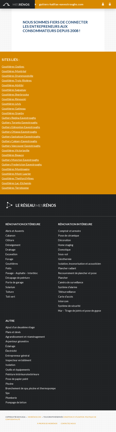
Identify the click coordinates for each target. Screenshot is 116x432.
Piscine (9, 383)
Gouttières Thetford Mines (18, 178)
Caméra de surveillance (70, 282)
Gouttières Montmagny (16, 169)
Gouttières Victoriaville (15, 150)
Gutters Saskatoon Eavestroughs (21, 136)
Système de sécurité (69, 305)
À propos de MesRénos (47, 423)
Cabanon (10, 235)
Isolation (10, 364)
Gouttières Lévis (11, 103)
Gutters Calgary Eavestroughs (19, 141)
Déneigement (12, 245)
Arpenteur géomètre (17, 341)
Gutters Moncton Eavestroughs (20, 159)
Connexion (109, 4)
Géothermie (64, 259)
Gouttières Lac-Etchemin (16, 183)
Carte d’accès (65, 296)
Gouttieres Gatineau (14, 108)
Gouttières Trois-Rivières (17, 80)
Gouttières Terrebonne (15, 187)
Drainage (10, 249)
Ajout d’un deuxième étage (20, 327)
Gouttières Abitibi (12, 85)
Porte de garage (14, 282)
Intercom (63, 301)
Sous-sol (63, 254)
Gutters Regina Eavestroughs (19, 117)
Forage (9, 259)
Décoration (64, 240)
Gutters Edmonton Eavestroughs (21, 127)
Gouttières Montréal (14, 71)
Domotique (64, 249)
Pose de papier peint (16, 378)
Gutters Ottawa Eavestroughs (19, 131)
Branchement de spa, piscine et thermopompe (30, 388)
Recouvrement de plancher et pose (77, 273)
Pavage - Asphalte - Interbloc (21, 273)
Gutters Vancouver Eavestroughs (21, 145)
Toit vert (10, 296)
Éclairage (10, 346)
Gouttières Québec (13, 66)
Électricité (11, 350)
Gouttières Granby (13, 113)
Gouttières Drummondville (17, 75)
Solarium (10, 287)
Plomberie (11, 397)
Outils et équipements (17, 369)
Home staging (65, 245)
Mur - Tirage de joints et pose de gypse (79, 310)
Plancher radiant (67, 268)
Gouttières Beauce (13, 155)
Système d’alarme (67, 287)
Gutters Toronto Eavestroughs (19, 122)
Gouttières (11, 263)
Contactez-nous (68, 423)
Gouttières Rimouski (14, 99)
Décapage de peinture (17, 277)
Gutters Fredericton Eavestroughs (22, 164)
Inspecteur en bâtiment (18, 360)
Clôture (9, 240)
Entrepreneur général (17, 355)
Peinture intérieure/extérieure (22, 374)
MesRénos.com (34, 417)
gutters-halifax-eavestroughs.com (61, 4)
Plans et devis (13, 332)
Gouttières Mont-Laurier (16, 173)
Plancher (63, 277)
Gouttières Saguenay (14, 89)
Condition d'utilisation (73, 417)
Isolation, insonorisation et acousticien (79, 263)
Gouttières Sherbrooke (15, 94)
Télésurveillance (67, 291)
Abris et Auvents (14, 230)
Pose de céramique (68, 235)
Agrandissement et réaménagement (25, 336)
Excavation (11, 254)
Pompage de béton (15, 402)
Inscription (103, 4)
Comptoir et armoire (69, 230)
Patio (8, 268)
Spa (7, 393)
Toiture (9, 291)
